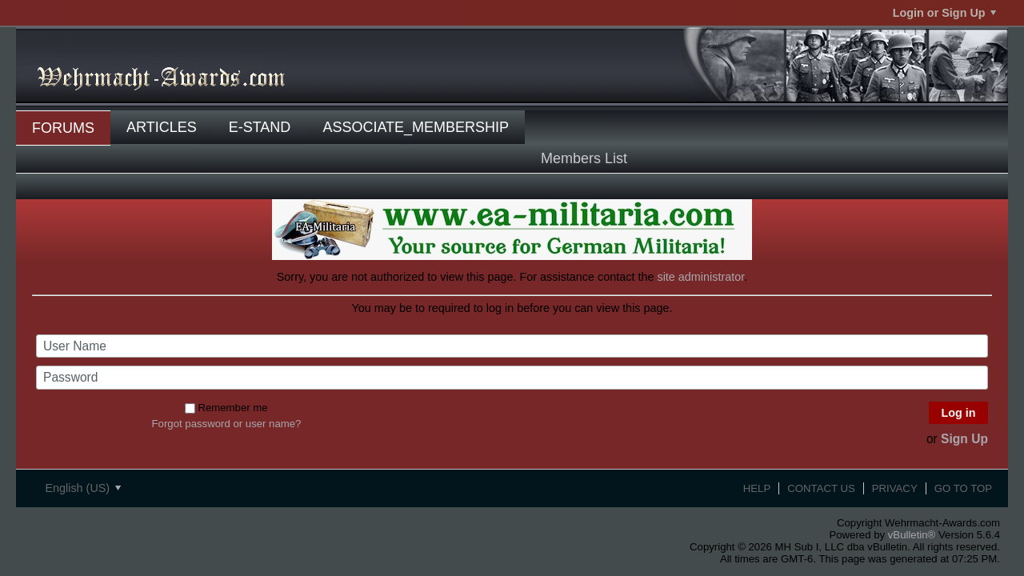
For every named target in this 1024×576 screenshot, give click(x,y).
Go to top (963, 488)
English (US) (83, 488)
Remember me (226, 408)
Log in (958, 412)
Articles (161, 127)
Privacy (895, 488)
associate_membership (415, 127)
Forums (63, 128)
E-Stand (260, 127)
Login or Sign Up (944, 12)
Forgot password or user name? (227, 424)
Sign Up (964, 439)
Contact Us (821, 488)
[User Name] (512, 346)
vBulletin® (912, 535)
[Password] (512, 378)
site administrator (700, 276)
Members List (584, 158)
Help (756, 488)
